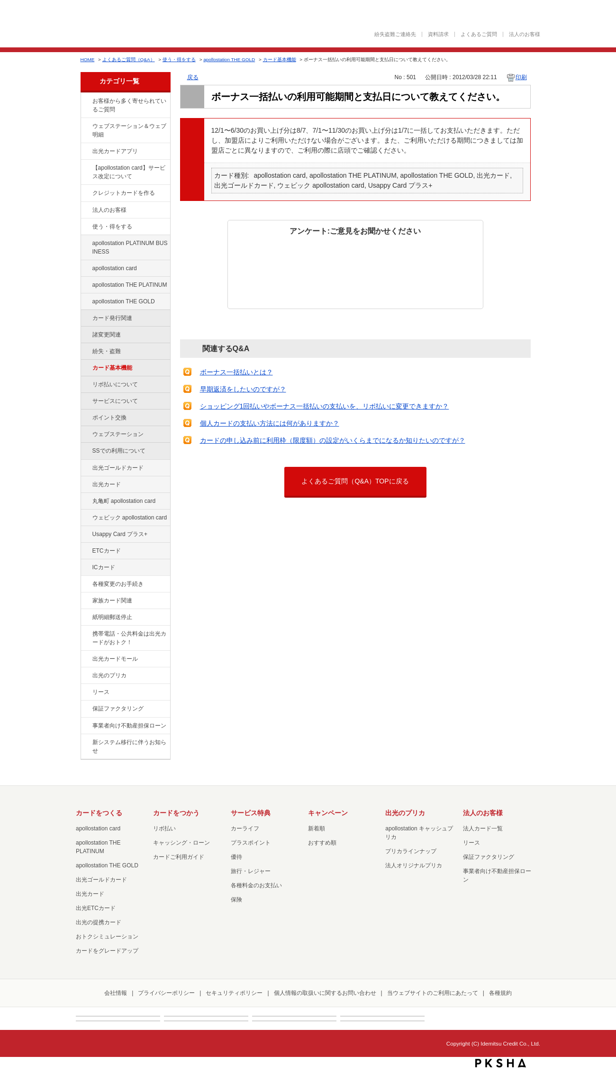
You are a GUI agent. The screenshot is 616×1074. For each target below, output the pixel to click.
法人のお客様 (524, 34)
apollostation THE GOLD (229, 59)
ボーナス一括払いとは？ (236, 372)
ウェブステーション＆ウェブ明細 (129, 130)
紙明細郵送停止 (112, 617)
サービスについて (115, 401)
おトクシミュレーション (107, 936)
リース (100, 692)
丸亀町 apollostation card (124, 501)
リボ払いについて (115, 384)
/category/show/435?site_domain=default (86, 151)
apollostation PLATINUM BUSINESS (130, 247)
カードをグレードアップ (107, 950)
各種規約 (500, 993)
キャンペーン (328, 813)
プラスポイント (251, 842)
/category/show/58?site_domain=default (86, 468)
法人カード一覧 (483, 828)
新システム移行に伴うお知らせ (129, 746)
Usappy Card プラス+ (120, 534)
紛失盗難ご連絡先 (395, 34)
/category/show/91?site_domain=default (86, 518)
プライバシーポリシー (166, 993)
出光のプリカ (109, 675)
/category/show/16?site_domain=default (86, 676)
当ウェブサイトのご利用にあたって (432, 993)
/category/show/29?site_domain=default (86, 268)
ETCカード (106, 550)
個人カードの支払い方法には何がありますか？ (269, 423)
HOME (88, 59)
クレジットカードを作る (123, 193)
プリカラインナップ (410, 851)
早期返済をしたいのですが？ (243, 389)
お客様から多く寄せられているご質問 (129, 105)
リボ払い (164, 828)
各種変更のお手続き (118, 584)
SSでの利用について (118, 450)
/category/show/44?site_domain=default (86, 302)
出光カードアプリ (115, 151)
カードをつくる (99, 813)
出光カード (106, 484)
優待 (236, 857)
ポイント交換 (109, 417)
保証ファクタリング (118, 708)
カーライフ (245, 828)
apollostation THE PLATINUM (129, 285)
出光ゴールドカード (118, 467)
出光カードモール (115, 658)
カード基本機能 (279, 59)
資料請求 (438, 34)
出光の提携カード (98, 922)
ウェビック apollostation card (129, 517)
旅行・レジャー (251, 871)
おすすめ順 (322, 842)
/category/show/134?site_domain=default (86, 101)
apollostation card (114, 268)
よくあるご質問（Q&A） (128, 59)
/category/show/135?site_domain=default (86, 126)
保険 (236, 899)
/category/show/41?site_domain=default (86, 285)
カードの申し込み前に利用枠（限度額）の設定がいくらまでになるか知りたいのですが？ (332, 440)
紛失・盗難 (106, 351)
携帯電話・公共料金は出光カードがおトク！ (129, 638)
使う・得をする (179, 59)
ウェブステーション (118, 434)
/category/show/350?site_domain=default (86, 742)
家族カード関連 (112, 600)
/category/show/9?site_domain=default (86, 227)
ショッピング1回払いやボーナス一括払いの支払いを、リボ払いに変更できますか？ (324, 406)
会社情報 (115, 993)
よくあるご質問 (479, 34)
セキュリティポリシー (234, 993)
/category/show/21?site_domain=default (86, 210)
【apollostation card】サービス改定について (128, 172)
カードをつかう (176, 813)
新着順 (316, 828)
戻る (193, 77)
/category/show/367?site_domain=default (86, 534)
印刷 (521, 77)
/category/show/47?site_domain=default (86, 485)
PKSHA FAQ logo (500, 1063)
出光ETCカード (96, 908)
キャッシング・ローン (181, 842)
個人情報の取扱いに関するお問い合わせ (325, 993)
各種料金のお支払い (256, 885)
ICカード (103, 567)
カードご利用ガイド (178, 857)
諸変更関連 (106, 334)
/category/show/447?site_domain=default (86, 243)
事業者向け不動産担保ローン (129, 725)
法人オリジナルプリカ (413, 865)
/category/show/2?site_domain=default (86, 193)
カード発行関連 (112, 318)
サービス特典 (251, 813)
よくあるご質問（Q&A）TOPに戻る (354, 481)
